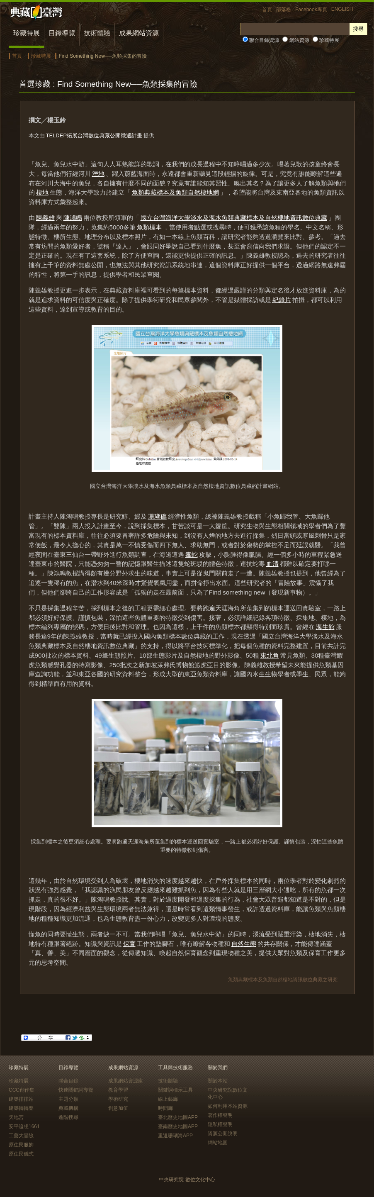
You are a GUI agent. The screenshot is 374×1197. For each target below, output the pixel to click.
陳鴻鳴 (72, 217)
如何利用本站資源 (228, 1106)
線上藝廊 (168, 1099)
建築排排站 (21, 1099)
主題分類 (68, 1099)
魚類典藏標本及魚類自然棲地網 (175, 192)
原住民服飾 (21, 1145)
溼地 (98, 173)
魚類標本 (149, 227)
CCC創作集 (21, 1090)
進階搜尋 (68, 1117)
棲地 (42, 192)
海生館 (325, 626)
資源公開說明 (223, 1133)
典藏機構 (68, 1108)
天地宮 (16, 1117)
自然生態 (243, 943)
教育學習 (118, 1090)
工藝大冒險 (21, 1135)
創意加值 (118, 1108)
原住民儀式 (21, 1154)
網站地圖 (218, 1143)
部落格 (283, 9)
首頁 (267, 9)
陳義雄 (45, 217)
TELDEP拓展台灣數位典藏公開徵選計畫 (94, 135)
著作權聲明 (220, 1115)
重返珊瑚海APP (175, 1135)
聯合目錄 (68, 1081)
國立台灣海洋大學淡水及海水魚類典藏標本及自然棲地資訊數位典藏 (234, 217)
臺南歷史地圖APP (178, 1126)
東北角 (269, 655)
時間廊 (165, 1108)
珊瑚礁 (157, 516)
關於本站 (218, 1081)
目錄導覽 (62, 33)
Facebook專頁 (311, 9)
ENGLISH (342, 9)
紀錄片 (281, 299)
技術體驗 (97, 33)
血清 (272, 563)
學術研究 (118, 1099)
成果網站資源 (139, 33)
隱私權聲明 (220, 1124)
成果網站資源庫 (125, 1081)
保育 (129, 943)
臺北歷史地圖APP (178, 1117)
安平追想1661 (24, 1126)
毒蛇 (191, 554)
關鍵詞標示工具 (175, 1090)
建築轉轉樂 (21, 1108)
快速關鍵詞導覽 (75, 1090)
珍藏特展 (26, 33)
